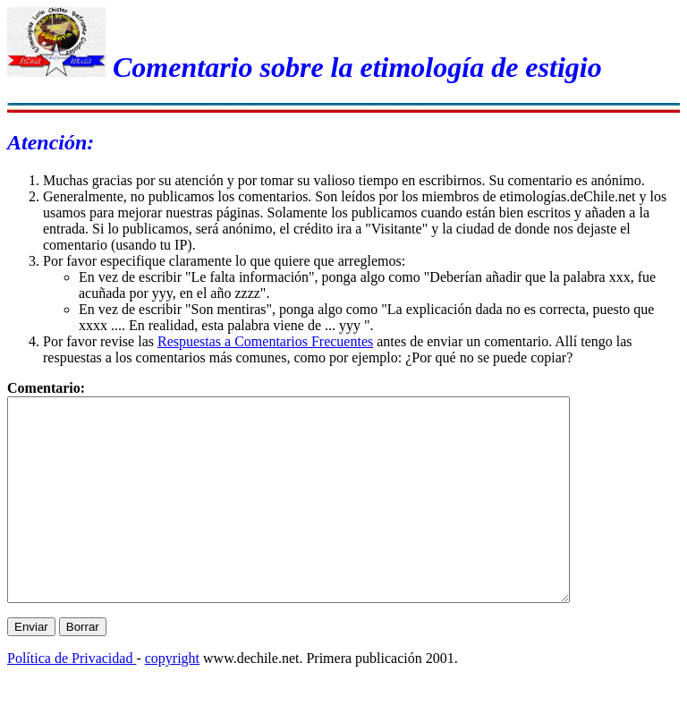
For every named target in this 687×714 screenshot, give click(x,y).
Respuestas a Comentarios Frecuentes (265, 341)
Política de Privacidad (71, 698)
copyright (172, 698)
